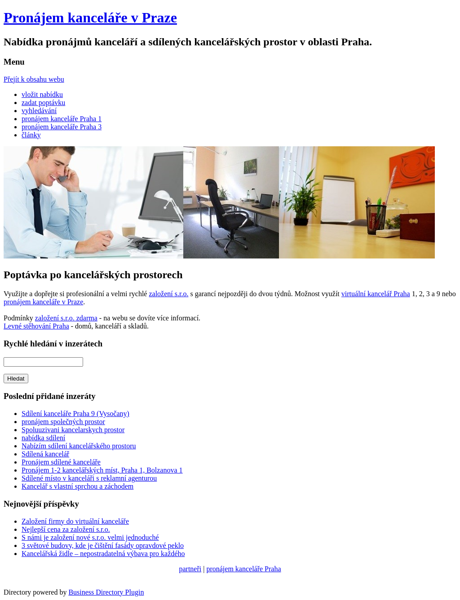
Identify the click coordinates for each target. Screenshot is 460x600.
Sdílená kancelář (45, 454)
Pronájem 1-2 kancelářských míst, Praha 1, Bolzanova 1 (102, 470)
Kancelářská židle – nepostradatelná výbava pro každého (103, 553)
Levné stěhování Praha (36, 326)
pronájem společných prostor (63, 421)
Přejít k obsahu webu (34, 79)
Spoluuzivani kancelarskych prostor (73, 430)
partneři (190, 569)
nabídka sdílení (43, 438)
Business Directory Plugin (106, 592)
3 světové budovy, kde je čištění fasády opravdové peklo (103, 545)
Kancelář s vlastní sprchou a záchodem (77, 486)
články (31, 135)
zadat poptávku (43, 102)
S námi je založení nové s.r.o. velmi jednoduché (90, 537)
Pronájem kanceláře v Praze (90, 17)
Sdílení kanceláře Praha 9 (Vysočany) (75, 413)
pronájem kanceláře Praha (243, 569)
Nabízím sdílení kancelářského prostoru (79, 446)
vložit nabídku (42, 94)
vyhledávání (39, 110)
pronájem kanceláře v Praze (43, 302)
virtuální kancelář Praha (375, 294)
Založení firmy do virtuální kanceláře (75, 521)
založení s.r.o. (168, 294)
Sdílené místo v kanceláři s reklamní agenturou (89, 478)
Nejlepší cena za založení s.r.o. (66, 529)
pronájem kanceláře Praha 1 (62, 119)
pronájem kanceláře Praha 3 (62, 127)
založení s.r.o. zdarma (66, 318)
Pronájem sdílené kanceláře (61, 462)
